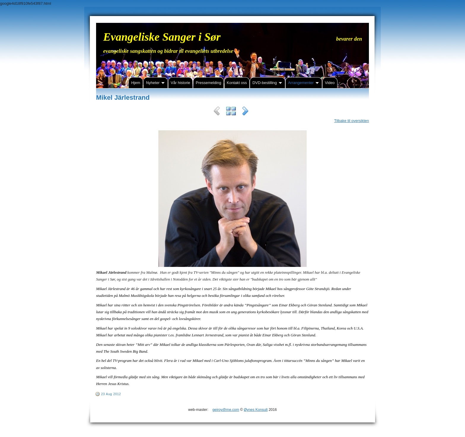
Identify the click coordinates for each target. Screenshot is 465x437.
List (231, 112)
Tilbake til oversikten (351, 120)
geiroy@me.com (225, 410)
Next (245, 112)
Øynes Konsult (255, 410)
